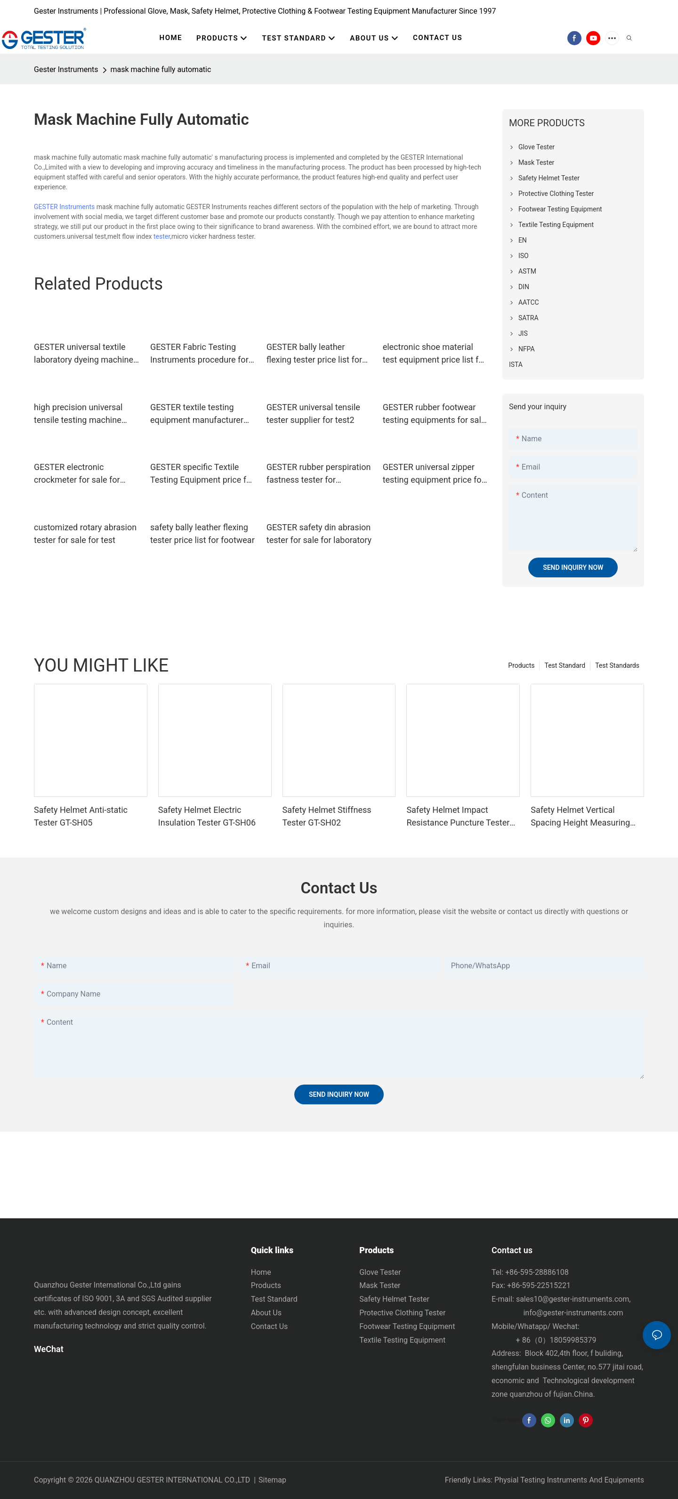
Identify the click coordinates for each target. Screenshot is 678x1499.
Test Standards (617, 665)
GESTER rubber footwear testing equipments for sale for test (434, 414)
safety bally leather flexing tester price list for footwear (202, 533)
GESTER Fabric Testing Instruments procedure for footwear (199, 354)
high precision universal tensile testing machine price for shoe (78, 414)
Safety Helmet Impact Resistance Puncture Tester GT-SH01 (457, 817)
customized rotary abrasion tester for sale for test (85, 533)
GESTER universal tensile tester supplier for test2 (313, 413)
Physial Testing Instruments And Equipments (569, 1479)
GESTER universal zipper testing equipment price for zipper (433, 474)
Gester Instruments (66, 69)
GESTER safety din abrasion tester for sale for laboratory (318, 533)
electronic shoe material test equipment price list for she (434, 354)
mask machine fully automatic (161, 69)
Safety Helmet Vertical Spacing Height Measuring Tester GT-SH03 (580, 817)
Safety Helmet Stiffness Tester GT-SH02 (326, 816)
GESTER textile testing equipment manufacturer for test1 (196, 414)
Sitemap (272, 1479)
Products (521, 665)
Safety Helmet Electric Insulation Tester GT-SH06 (207, 816)
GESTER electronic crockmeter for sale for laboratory (77, 474)
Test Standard (564, 665)
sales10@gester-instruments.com (572, 1299)
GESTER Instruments (64, 207)
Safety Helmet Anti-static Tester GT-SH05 (81, 816)
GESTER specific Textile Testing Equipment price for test (202, 474)
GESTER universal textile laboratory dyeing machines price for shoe (85, 354)
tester (161, 236)
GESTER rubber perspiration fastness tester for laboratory (318, 474)
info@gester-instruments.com (571, 1312)
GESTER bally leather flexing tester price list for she (314, 354)
